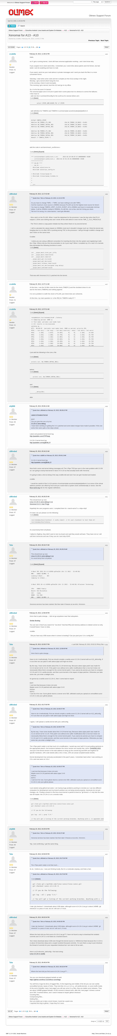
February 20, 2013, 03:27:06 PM (40, 704)
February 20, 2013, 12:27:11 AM (39, 284)
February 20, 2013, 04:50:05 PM (40, 854)
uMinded (13, 194)
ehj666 (12, 406)
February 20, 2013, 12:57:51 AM (39, 309)
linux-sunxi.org (35, 488)
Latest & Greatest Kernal (39, 415)
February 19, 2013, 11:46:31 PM (40, 54)
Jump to (93, 1021)
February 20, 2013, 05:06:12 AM (39, 406)
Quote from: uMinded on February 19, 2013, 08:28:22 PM (50, 410)
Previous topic (93, 40)
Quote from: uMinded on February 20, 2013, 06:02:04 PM (50, 966)
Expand (41, 152)
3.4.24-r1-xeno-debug (38, 423)
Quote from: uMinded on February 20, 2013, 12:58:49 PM (50, 648)
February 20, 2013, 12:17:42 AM (39, 194)
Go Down (11, 47)
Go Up (10, 1011)
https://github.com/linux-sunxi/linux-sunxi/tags (45, 979)
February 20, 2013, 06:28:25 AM (39, 496)
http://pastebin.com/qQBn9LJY (40, 442)
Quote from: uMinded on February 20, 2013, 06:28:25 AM (50, 549)
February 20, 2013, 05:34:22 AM (39, 451)
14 (37, 47)
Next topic (104, 40)
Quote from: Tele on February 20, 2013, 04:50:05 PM (49, 921)
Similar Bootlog (35, 620)
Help (93, 1033)
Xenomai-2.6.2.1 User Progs (39, 504)
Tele (11, 545)
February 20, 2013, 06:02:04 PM (40, 917)
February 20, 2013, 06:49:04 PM (40, 962)
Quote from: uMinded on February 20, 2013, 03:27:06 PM (50, 858)
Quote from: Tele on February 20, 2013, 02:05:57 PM (49, 708)
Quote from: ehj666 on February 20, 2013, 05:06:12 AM (49, 455)
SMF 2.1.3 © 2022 (11, 1033)
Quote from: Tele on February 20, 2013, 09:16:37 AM (49, 833)
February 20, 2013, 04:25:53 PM (40, 829)
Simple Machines (21, 1033)
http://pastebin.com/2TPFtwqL (40, 436)
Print (107, 47)
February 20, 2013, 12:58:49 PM (40, 613)
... (35, 47)
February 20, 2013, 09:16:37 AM (39, 545)
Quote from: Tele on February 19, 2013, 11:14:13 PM (49, 198)
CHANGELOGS (95, 748)
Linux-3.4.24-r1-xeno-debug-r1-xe (41, 502)
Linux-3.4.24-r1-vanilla (37, 954)
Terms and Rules (100, 1033)
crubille (12, 54)
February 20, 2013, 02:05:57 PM (40, 644)
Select (36, 98)
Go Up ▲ (108, 1033)
